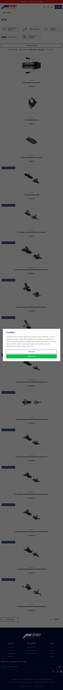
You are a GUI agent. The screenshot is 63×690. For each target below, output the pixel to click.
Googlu (28, 341)
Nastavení (31, 352)
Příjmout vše (31, 356)
